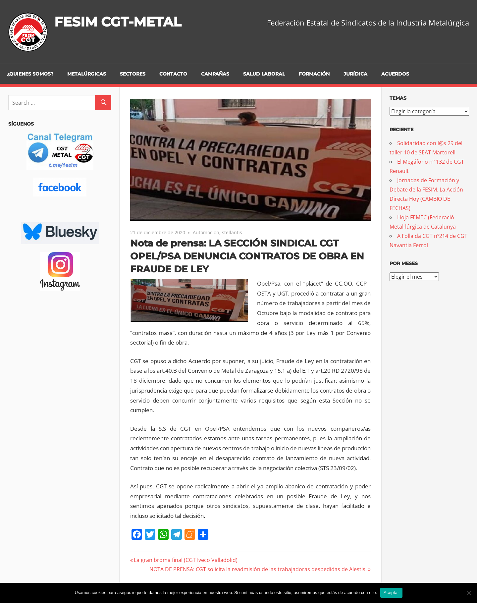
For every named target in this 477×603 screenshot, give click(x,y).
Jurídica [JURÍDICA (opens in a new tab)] (355, 74)
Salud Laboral (264, 74)
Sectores (132, 74)
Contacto (173, 74)
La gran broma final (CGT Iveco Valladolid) (185, 560)
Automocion (206, 232)
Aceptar (391, 592)
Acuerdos (395, 74)
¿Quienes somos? (30, 74)
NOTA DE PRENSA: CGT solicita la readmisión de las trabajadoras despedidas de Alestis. (258, 569)
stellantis (232, 232)
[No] (468, 592)
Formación (314, 74)
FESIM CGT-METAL (117, 22)
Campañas (215, 74)
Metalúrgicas (86, 74)
